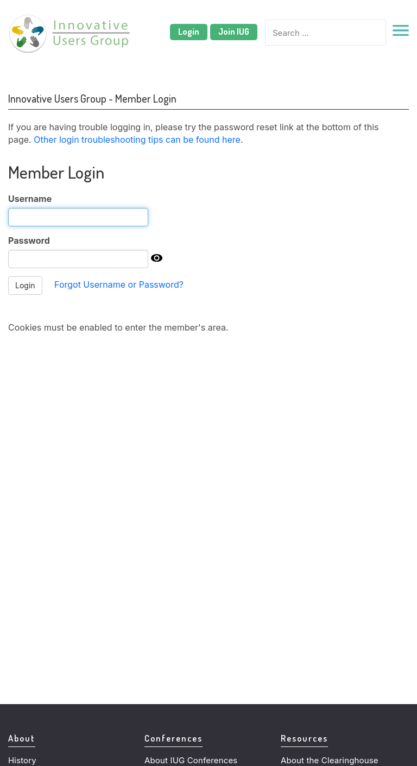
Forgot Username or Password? (119, 284)
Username (30, 198)
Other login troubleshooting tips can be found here (137, 139)
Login (188, 31)
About (21, 738)
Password (29, 240)
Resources (304, 738)
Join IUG (233, 31)
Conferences (173, 738)
